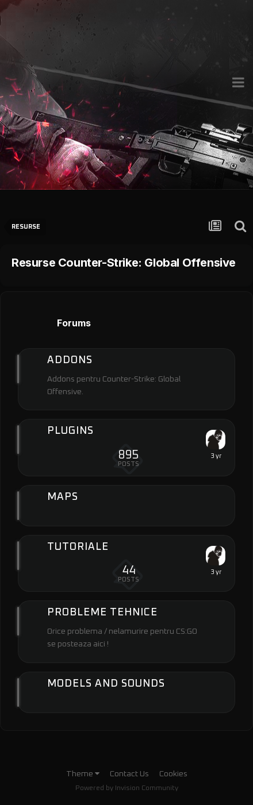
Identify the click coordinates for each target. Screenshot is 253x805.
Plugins (70, 431)
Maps (62, 497)
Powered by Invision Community (126, 788)
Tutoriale (78, 547)
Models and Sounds (106, 684)
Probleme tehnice (102, 612)
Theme (82, 774)
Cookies (173, 774)
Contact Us (129, 774)
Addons (70, 360)
